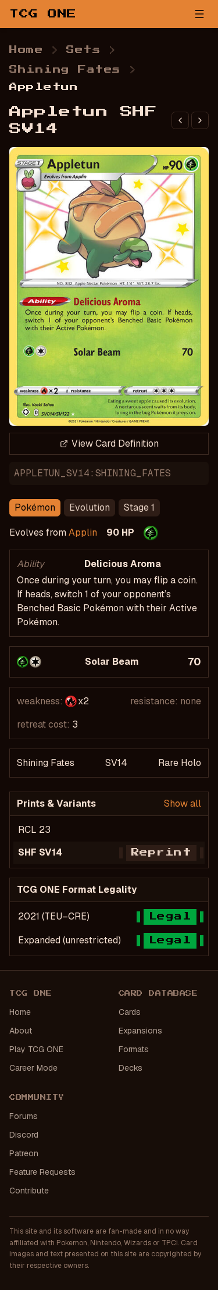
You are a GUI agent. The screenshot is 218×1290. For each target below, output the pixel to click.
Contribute (29, 1190)
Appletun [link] (43, 87)
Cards (130, 1012)
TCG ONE (43, 14)
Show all (182, 803)
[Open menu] (199, 14)
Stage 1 (139, 507)
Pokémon (35, 507)
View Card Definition (109, 443)
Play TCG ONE (36, 1049)
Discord (23, 1134)
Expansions (140, 1030)
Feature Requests (42, 1172)
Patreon (23, 1153)
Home (26, 50)
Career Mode (33, 1068)
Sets (83, 50)
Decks (130, 1068)
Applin (83, 532)
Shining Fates (65, 70)
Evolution (89, 507)
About (20, 1030)
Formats (134, 1049)
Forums (23, 1116)
